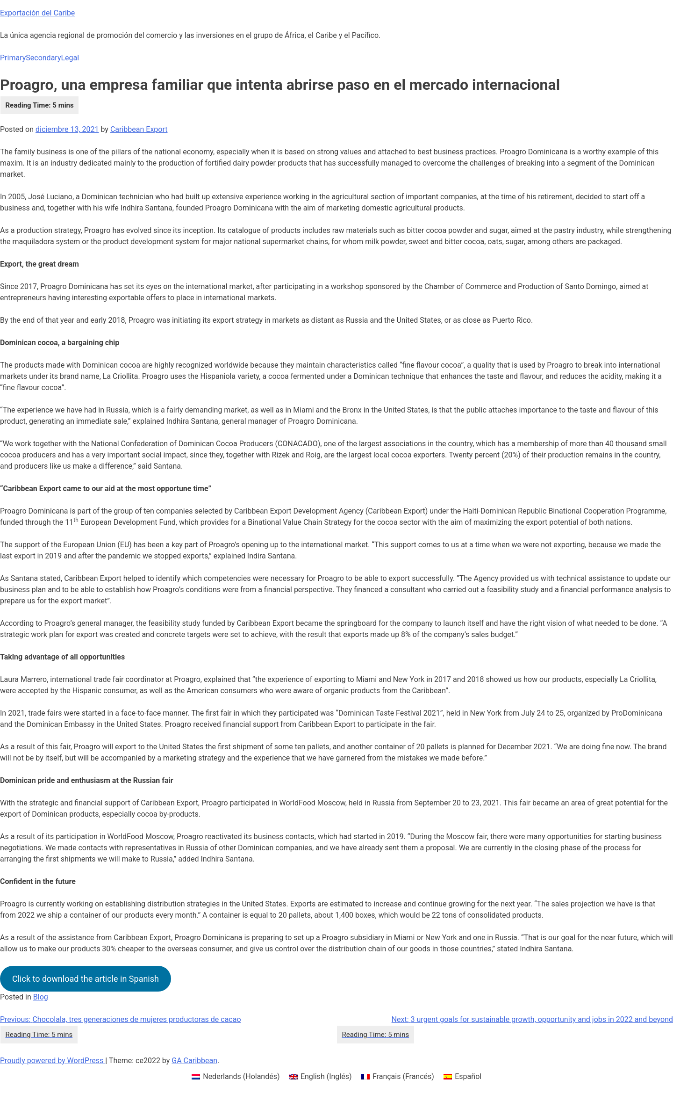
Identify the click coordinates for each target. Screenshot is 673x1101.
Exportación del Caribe (37, 12)
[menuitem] (236, 1076)
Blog (40, 996)
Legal (70, 57)
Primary (13, 57)
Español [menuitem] (468, 1076)
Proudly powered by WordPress (52, 1060)
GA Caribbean (194, 1060)
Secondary (43, 57)
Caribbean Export (139, 129)
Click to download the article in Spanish (85, 979)
